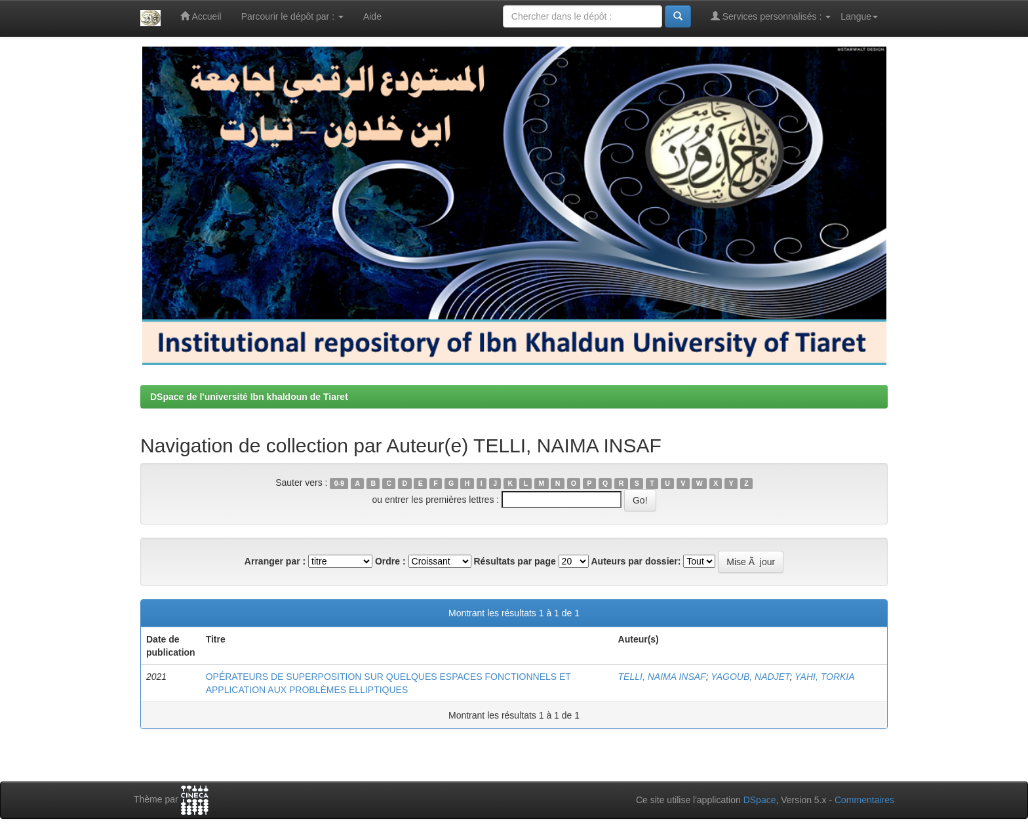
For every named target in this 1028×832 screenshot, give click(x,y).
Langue (859, 16)
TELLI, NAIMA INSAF (662, 676)
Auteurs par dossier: (636, 561)
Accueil (200, 16)
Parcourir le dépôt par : (292, 16)
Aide (372, 16)
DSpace (759, 800)
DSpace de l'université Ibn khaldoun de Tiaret (249, 396)
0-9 (339, 483)
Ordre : (390, 561)
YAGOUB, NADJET (750, 676)
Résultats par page (514, 561)
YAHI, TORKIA (825, 676)
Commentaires (864, 800)
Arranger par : (275, 561)
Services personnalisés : (771, 16)
